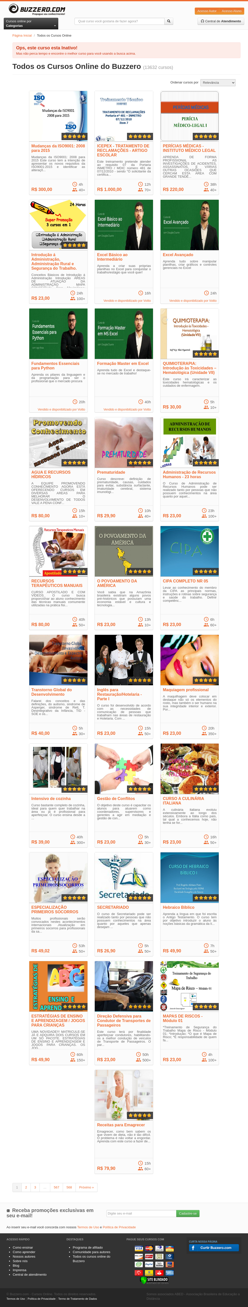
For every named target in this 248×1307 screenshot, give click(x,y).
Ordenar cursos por (184, 82)
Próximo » (86, 1187)
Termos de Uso (88, 1227)
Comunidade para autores (91, 1252)
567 (56, 1187)
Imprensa (19, 1270)
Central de (221, 21)
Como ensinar (23, 1247)
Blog (16, 1265)
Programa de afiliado (88, 1247)
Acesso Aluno (232, 11)
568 (69, 1187)
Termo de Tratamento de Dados (77, 1298)
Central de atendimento (29, 1274)
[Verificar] (154, 1280)
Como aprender (24, 1252)
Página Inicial (22, 35)
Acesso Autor (207, 11)
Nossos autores (24, 1256)
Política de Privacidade (119, 1227)
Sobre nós (20, 1261)
